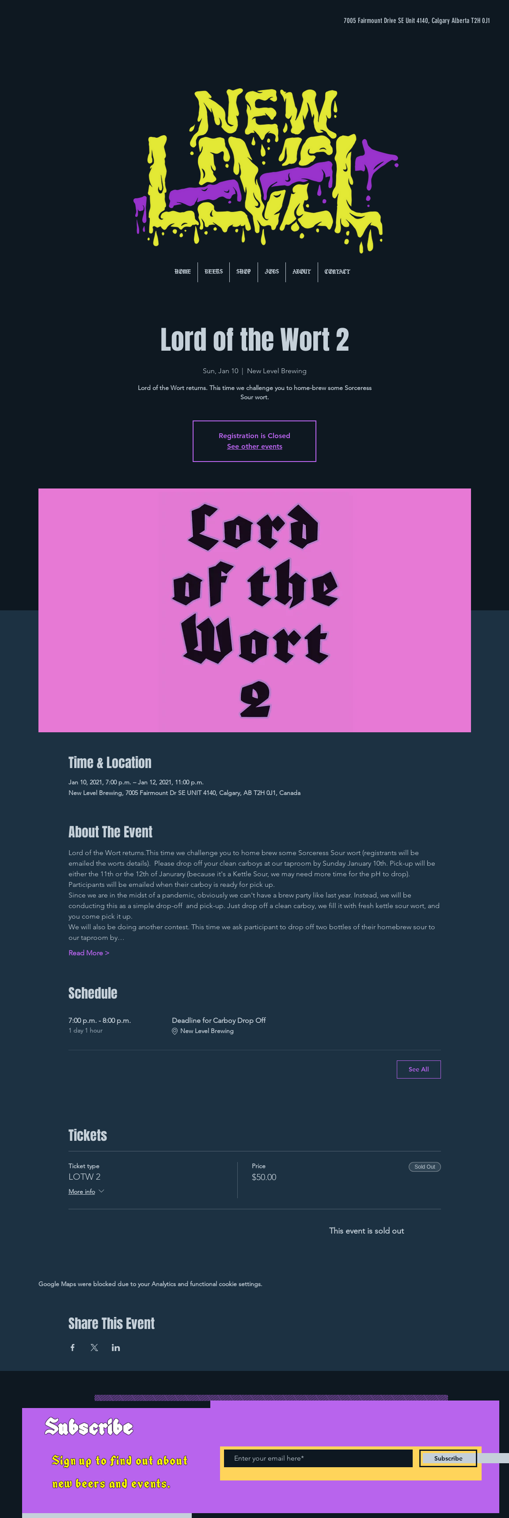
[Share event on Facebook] (72, 1347)
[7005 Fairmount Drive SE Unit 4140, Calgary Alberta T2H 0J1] (401, 21)
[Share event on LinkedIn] (116, 1347)
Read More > (89, 953)
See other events (254, 446)
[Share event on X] (94, 1347)
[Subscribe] (448, 1458)
